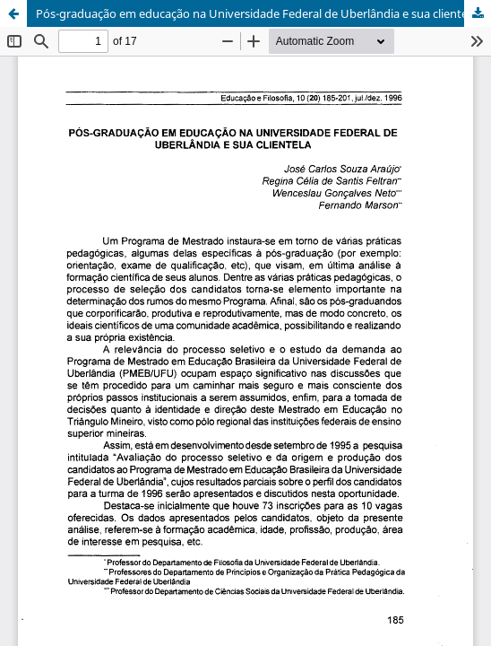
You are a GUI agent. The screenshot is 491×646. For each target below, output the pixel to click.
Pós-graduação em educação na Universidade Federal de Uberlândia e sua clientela (256, 13)
